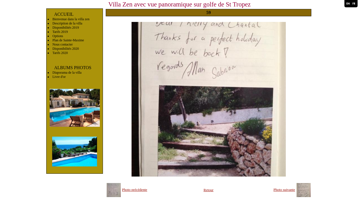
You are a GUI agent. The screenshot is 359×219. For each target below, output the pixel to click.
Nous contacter (62, 44)
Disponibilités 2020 (65, 49)
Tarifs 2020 (60, 53)
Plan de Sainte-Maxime (68, 40)
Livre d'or (59, 77)
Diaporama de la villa (67, 72)
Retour (208, 190)
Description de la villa (67, 23)
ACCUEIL (63, 14)
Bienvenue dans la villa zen (70, 19)
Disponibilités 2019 (65, 28)
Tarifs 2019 (60, 32)
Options (57, 36)
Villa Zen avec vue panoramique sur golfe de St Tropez (179, 4)
